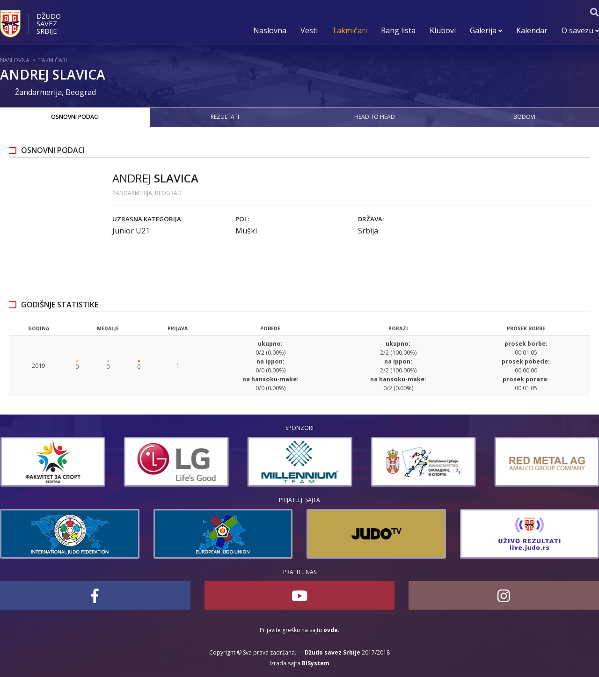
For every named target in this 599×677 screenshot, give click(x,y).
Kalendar (532, 30)
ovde (330, 630)
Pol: (242, 219)
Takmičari (349, 30)
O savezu (580, 30)
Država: (371, 219)
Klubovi (443, 30)
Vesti (309, 30)
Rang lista (398, 30)
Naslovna (269, 30)
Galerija (486, 30)
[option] (169, 462)
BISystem (315, 663)
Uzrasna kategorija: (147, 219)
